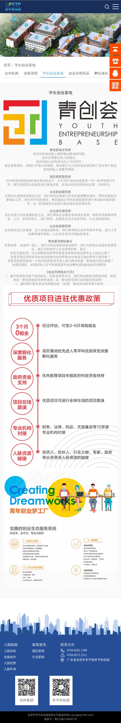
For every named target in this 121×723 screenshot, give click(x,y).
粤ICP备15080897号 (66, 719)
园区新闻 (38, 651)
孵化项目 (101, 73)
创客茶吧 (31, 73)
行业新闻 (38, 657)
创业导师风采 (79, 73)
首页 (7, 65)
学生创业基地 (25, 65)
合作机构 (12, 73)
